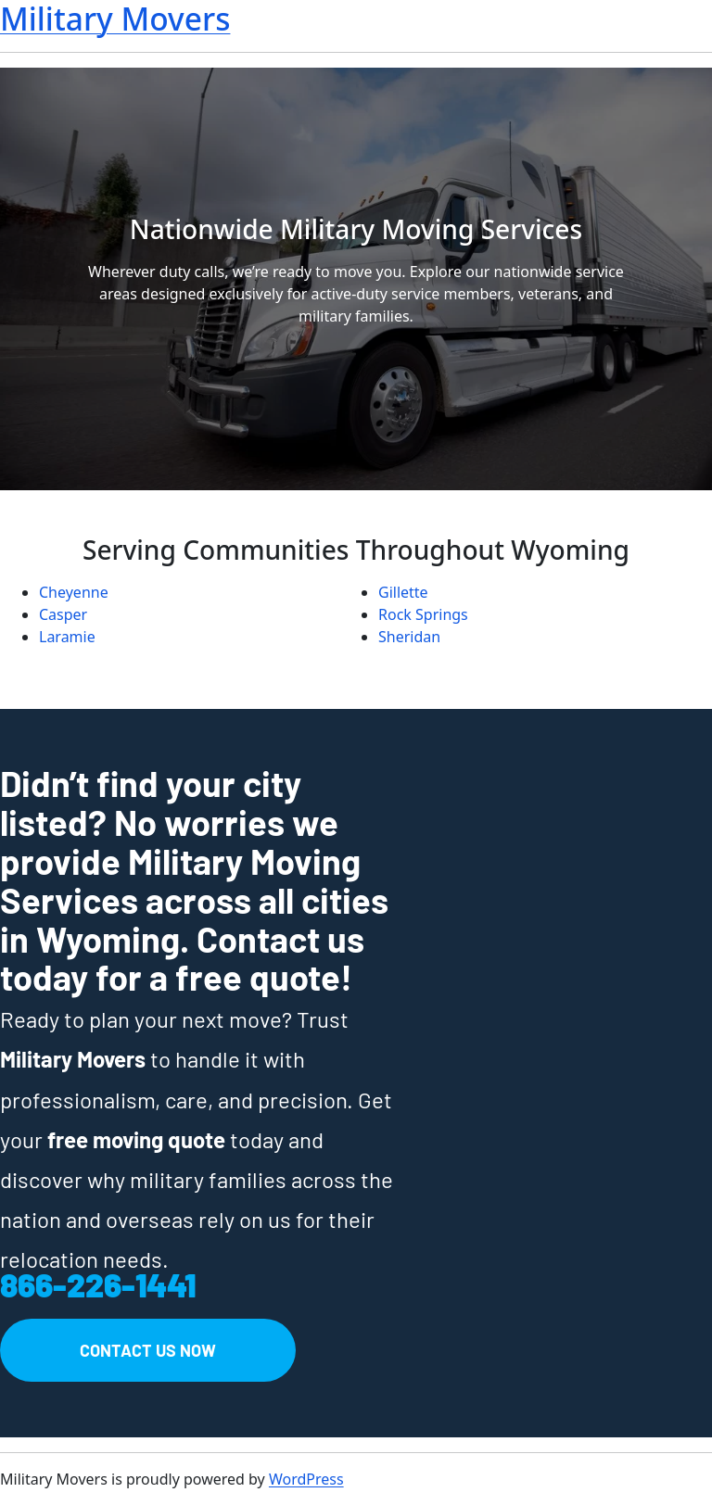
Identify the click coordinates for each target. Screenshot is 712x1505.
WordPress (306, 1479)
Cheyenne (73, 592)
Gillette (403, 592)
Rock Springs (423, 614)
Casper (63, 614)
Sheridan (409, 636)
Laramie (67, 636)
